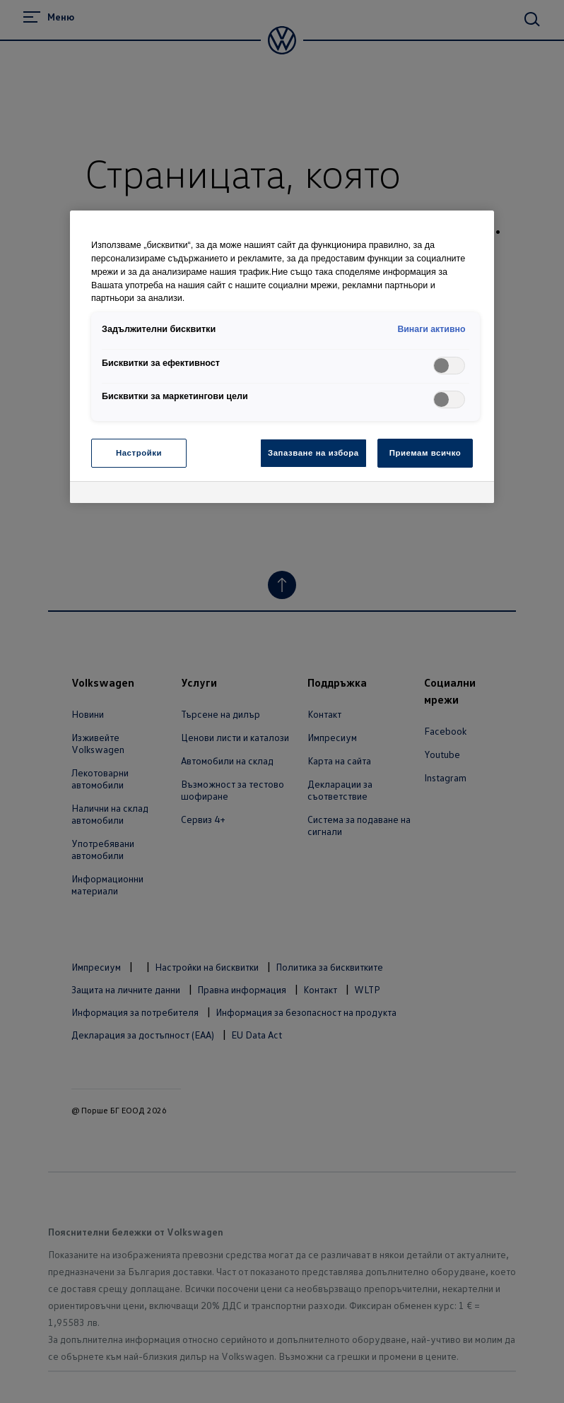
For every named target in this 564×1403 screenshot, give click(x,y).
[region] (282, 357)
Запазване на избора (313, 453)
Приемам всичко (425, 453)
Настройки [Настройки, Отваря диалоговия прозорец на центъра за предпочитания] (139, 453)
